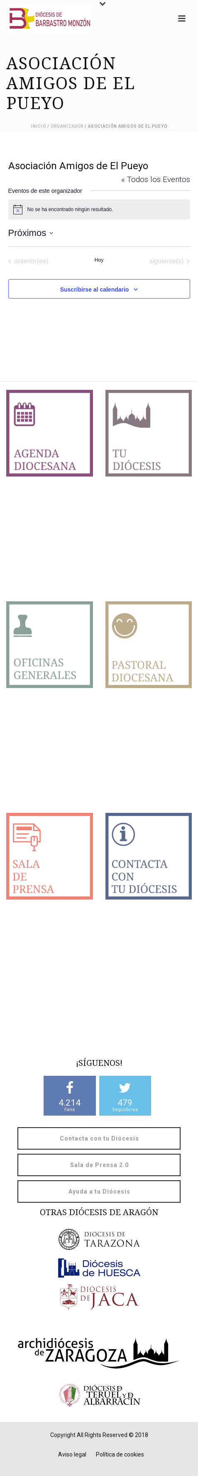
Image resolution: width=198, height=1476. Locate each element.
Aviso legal (72, 1454)
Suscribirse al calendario (94, 289)
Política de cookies (120, 1454)
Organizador (67, 126)
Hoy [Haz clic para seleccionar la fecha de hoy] (99, 260)
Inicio (38, 126)
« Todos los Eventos (155, 179)
